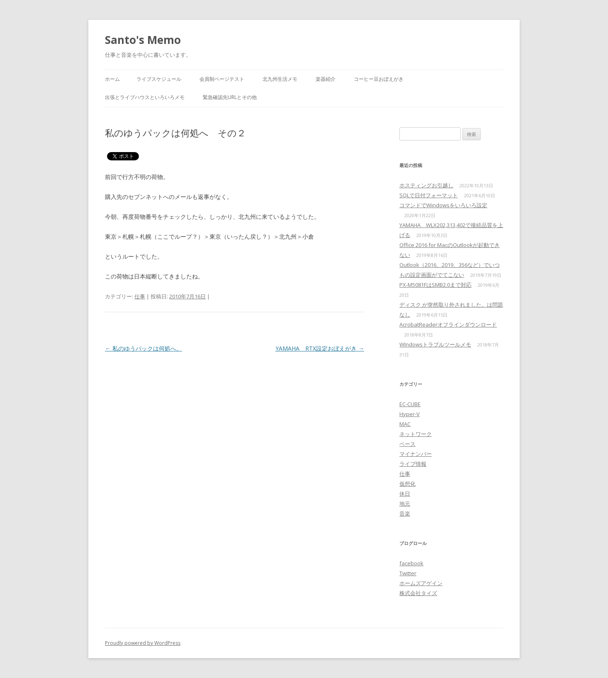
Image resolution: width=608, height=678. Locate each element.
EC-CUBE (410, 404)
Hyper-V (409, 414)
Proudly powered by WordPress (142, 643)
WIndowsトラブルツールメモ (435, 344)
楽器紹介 (326, 78)
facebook (411, 563)
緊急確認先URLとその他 (230, 97)
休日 (404, 493)
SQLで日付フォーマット (428, 195)
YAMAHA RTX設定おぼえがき (319, 348)
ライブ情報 (412, 463)
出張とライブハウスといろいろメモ (145, 97)
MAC (405, 424)
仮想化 (407, 483)
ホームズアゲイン (421, 583)
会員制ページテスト (221, 78)
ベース (407, 444)
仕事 (139, 296)
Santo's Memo (143, 39)
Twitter (407, 573)
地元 (404, 503)
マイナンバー (415, 454)
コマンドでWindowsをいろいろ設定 (443, 205)
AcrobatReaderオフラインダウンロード (448, 324)
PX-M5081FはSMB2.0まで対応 (435, 284)
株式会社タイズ (418, 593)
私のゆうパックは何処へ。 (143, 348)
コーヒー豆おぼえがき (379, 78)
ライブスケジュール (158, 78)
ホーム (112, 78)
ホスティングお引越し (426, 185)
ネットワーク (415, 434)
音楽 (404, 513)
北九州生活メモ (280, 78)
